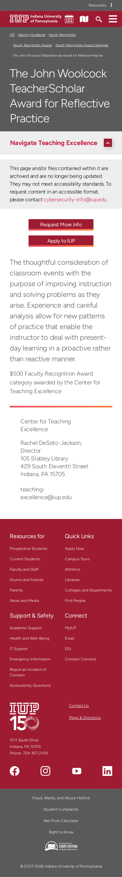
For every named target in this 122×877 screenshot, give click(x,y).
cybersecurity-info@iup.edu (75, 199)
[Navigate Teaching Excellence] (63, 142)
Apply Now (74, 548)
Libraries (72, 580)
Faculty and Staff (24, 569)
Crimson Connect (80, 659)
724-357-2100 (35, 753)
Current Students (25, 559)
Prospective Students (28, 548)
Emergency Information (30, 659)
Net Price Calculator (61, 820)
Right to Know (61, 832)
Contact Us (79, 705)
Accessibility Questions (30, 685)
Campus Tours (77, 559)
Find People (75, 600)
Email (69, 638)
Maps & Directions (85, 717)
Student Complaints (61, 809)
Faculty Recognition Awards (32, 45)
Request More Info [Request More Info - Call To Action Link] (61, 224)
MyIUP (70, 628)
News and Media (24, 600)
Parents (16, 590)
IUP (12, 35)
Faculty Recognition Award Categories (81, 45)
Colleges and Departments (88, 590)
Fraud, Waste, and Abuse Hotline (61, 798)
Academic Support (26, 628)
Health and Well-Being (29, 638)
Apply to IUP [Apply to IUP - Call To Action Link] (61, 241)
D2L (68, 648)
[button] (113, 18)
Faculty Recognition (62, 35)
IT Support (19, 648)
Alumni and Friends (26, 580)
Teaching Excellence (31, 35)
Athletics (72, 569)
